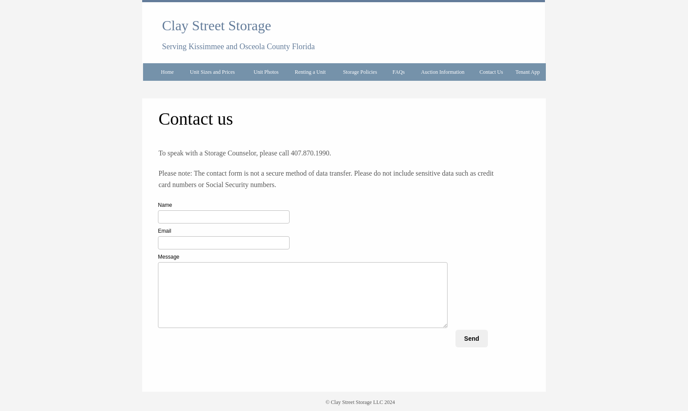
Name (165, 205)
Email (164, 231)
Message (168, 257)
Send (471, 338)
